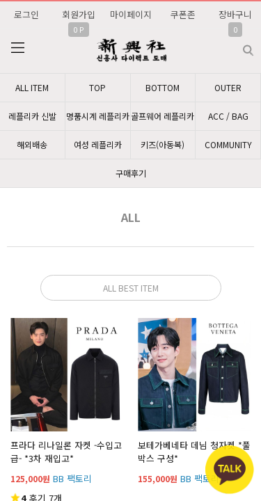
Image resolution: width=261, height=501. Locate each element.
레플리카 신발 (32, 116)
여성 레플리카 (98, 144)
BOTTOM (162, 87)
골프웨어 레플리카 (162, 116)
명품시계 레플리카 (97, 116)
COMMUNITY (228, 144)
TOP (97, 87)
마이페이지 (131, 14)
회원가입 (78, 14)
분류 (17, 48)
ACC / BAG (228, 116)
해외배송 (32, 144)
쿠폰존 (183, 14)
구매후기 (131, 173)
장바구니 (235, 14)
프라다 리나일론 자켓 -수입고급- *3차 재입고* (66, 451)
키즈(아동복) (162, 144)
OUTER (228, 87)
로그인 (26, 14)
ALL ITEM (32, 87)
